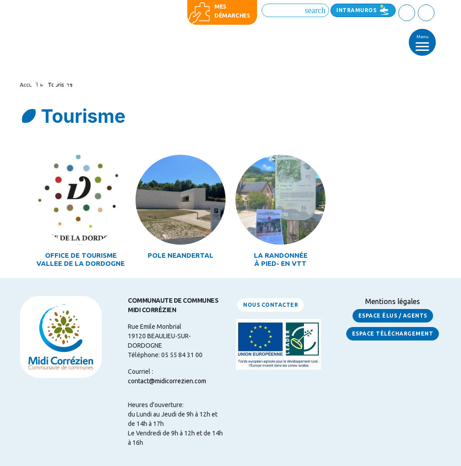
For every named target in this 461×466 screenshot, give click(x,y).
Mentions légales (392, 301)
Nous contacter (270, 305)
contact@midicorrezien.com (167, 381)
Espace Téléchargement (393, 333)
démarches (232, 15)
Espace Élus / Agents (392, 315)
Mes (220, 6)
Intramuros (356, 10)
